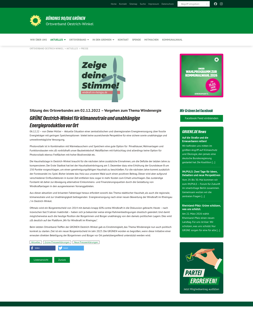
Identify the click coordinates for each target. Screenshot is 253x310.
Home (113, 3)
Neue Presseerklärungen (86, 242)
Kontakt (123, 3)
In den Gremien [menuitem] (101, 39)
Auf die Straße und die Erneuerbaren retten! (196, 139)
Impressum (153, 3)
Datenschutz (168, 3)
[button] (43, 248)
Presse (84, 48)
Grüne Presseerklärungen (57, 242)
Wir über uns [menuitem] (38, 39)
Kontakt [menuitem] (123, 39)
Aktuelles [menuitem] (56, 39)
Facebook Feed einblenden (201, 118)
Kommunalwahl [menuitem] (172, 39)
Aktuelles (72, 48)
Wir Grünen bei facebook (201, 110)
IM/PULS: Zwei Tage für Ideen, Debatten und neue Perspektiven (200, 175)
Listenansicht (41, 259)
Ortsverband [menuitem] (77, 39)
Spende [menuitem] (136, 39)
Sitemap (133, 3)
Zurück (62, 259)
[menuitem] (113, 4)
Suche (143, 3)
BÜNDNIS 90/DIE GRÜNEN (69, 18)
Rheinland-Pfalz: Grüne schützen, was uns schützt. (198, 211)
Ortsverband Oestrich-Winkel (47, 48)
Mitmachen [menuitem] (151, 39)
